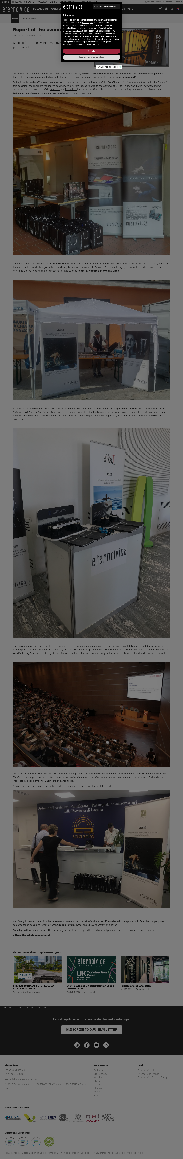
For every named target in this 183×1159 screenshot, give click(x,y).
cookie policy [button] (108, 578)
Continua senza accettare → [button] (106, 554)
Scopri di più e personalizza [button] (91, 604)
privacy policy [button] (88, 570)
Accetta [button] (91, 598)
